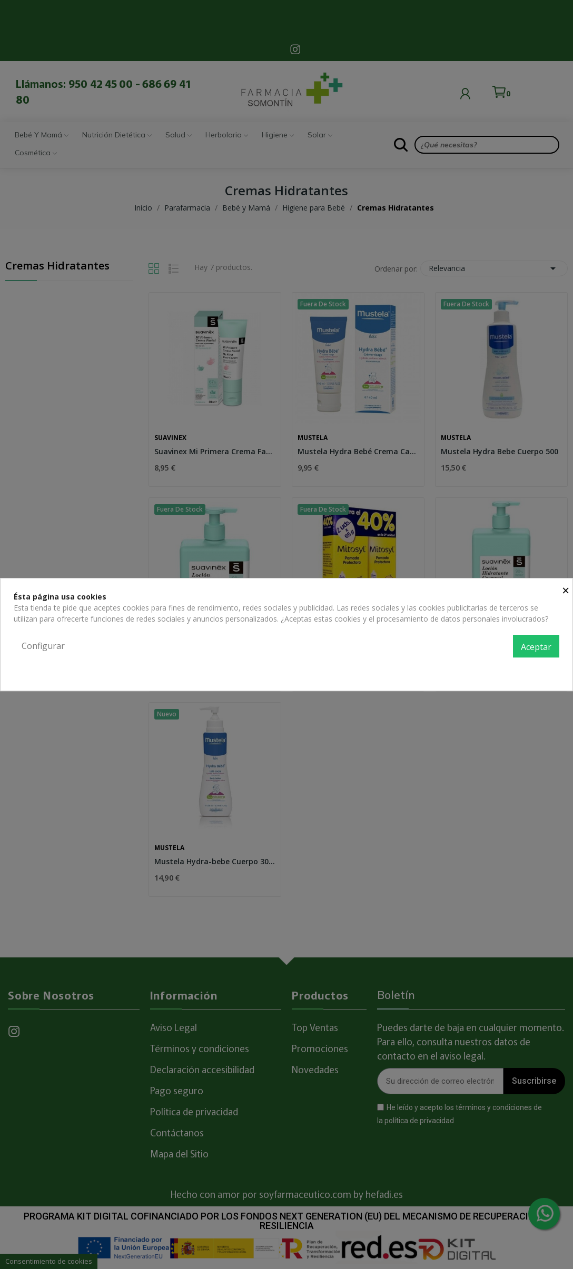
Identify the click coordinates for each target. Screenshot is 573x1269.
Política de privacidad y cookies (506, 669)
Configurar (43, 646)
